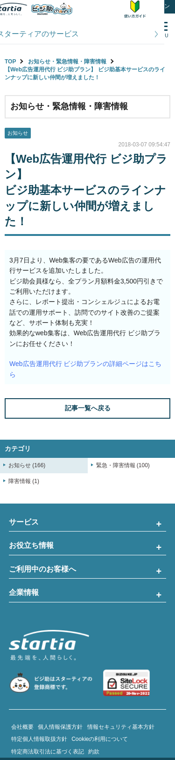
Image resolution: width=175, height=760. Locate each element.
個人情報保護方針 (60, 727)
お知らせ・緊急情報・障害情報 (67, 61)
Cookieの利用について (99, 739)
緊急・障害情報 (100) (123, 465)
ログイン (158, 6)
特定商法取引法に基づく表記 (47, 751)
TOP (10, 61)
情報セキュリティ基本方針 (120, 727)
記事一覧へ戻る (88, 408)
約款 (93, 751)
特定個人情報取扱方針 (39, 739)
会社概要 (22, 727)
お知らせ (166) (26, 465)
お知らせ (17, 133)
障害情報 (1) (23, 481)
